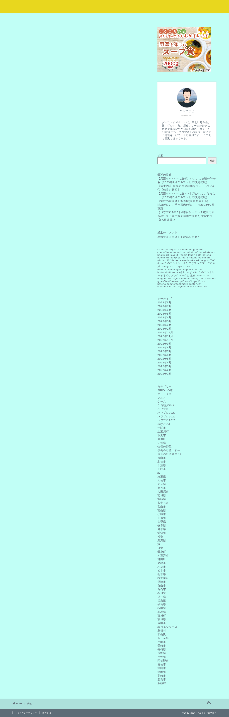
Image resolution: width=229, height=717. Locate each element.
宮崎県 (161, 499)
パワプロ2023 (166, 420)
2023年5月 (164, 313)
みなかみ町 (164, 423)
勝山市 (161, 457)
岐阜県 (161, 525)
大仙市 (161, 480)
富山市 (161, 506)
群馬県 (161, 611)
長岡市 (161, 641)
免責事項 (46, 713)
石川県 (161, 592)
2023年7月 (164, 306)
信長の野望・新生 (168, 450)
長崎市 (161, 645)
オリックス (164, 393)
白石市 (161, 589)
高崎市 (161, 675)
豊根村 (161, 630)
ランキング (131, 18)
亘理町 (161, 439)
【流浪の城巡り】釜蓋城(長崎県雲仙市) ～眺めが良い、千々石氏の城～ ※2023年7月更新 (186, 204)
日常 (160, 547)
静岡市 (161, 668)
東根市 (161, 562)
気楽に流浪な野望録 (114, 6)
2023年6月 (164, 309)
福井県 (161, 596)
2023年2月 (164, 324)
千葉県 (161, 465)
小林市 (161, 514)
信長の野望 (164, 446)
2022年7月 (164, 351)
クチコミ (165, 18)
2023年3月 (164, 321)
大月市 (161, 487)
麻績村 (161, 683)
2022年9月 (164, 343)
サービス (97, 18)
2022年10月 (165, 339)
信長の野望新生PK (169, 454)
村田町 (161, 559)
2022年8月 (164, 347)
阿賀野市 (163, 660)
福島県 (161, 600)
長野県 (161, 653)
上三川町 (163, 431)
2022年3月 (164, 366)
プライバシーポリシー (26, 713)
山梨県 (161, 521)
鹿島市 (161, 679)
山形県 (161, 517)
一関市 (161, 427)
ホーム (29, 18)
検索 (160, 155)
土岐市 (161, 469)
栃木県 (161, 574)
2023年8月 (164, 302)
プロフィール (63, 18)
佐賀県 (161, 442)
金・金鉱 (163, 638)
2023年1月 (164, 328)
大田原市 (163, 491)
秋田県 (161, 608)
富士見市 (163, 502)
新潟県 (161, 540)
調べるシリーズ (167, 626)
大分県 (161, 484)
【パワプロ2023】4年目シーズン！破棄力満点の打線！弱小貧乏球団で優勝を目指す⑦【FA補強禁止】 (186, 216)
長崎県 (161, 649)
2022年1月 (164, 373)
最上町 (161, 551)
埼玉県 (161, 476)
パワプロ (163, 408)
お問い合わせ (199, 18)
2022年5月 (164, 358)
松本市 (161, 570)
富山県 (161, 510)
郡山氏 (161, 634)
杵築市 (161, 566)
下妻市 (161, 435)
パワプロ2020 (166, 412)
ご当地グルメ (166, 405)
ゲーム (161, 401)
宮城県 (161, 495)
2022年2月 (164, 369)
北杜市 (161, 461)
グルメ (161, 397)
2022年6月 (164, 354)
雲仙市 (161, 664)
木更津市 (163, 555)
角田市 (161, 623)
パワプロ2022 (166, 416)
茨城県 (161, 619)
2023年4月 (164, 317)
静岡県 (161, 671)
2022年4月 (164, 362)
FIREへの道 (165, 390)
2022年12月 (165, 332)
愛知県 (161, 532)
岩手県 (161, 529)
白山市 (161, 585)
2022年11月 (165, 336)
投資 (160, 536)
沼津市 (161, 581)
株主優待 (163, 577)
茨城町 (161, 615)
